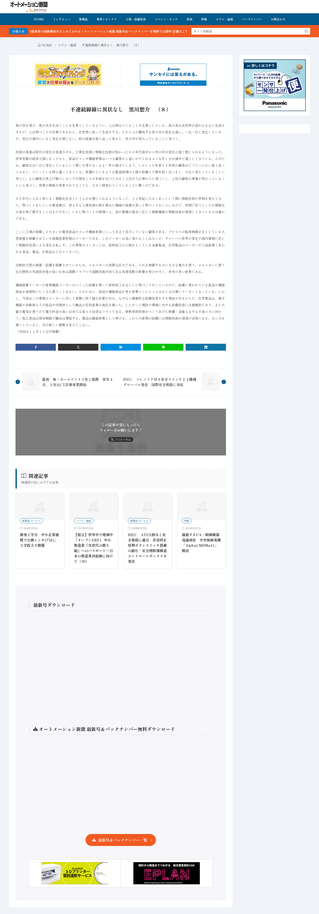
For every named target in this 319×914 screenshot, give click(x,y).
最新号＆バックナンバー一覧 (122, 840)
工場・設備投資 (136, 19)
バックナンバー (252, 19)
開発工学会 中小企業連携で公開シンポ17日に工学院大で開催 (39, 540)
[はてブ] (121, 347)
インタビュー (61, 19)
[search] (306, 31)
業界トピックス (107, 19)
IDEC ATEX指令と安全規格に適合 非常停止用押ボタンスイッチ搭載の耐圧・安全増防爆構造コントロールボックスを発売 (147, 548)
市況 (189, 19)
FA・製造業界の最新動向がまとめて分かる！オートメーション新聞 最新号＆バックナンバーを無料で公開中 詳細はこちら (114, 31)
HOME (39, 19)
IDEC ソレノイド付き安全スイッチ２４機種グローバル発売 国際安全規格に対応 (159, 382)
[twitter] (78, 347)
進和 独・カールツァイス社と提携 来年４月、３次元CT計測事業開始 (77, 382)
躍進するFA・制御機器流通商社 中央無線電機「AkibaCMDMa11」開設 (201, 542)
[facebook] (36, 347)
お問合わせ (278, 19)
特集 (204, 19)
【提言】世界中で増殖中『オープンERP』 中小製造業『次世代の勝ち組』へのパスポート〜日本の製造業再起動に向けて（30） (93, 548)
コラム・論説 (224, 19)
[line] (163, 347)
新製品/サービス (31, 520)
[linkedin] (206, 347)
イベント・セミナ (166, 19)
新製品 (83, 19)
